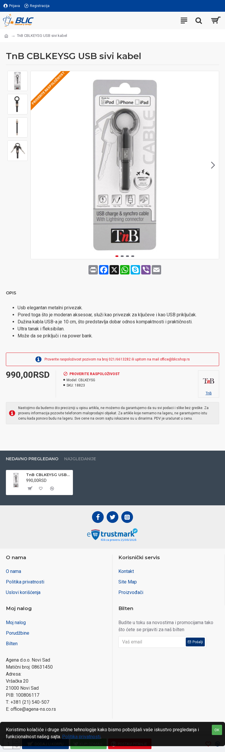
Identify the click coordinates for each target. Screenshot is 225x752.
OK (216, 730)
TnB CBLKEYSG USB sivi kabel (48, 474)
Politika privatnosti (81, 736)
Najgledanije (80, 458)
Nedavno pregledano (32, 458)
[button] (213, 165)
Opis (11, 293)
